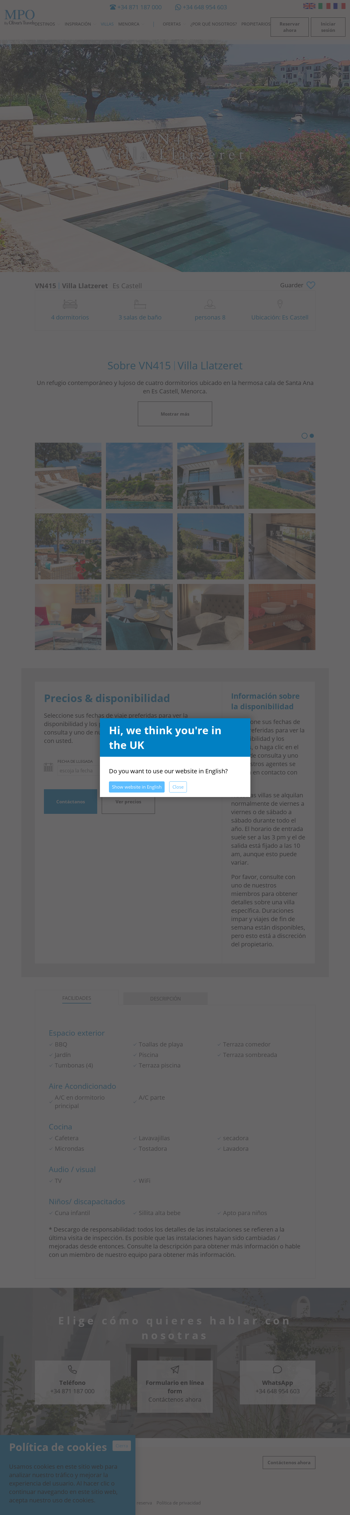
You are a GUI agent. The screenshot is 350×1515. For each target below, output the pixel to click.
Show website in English (137, 787)
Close (178, 787)
